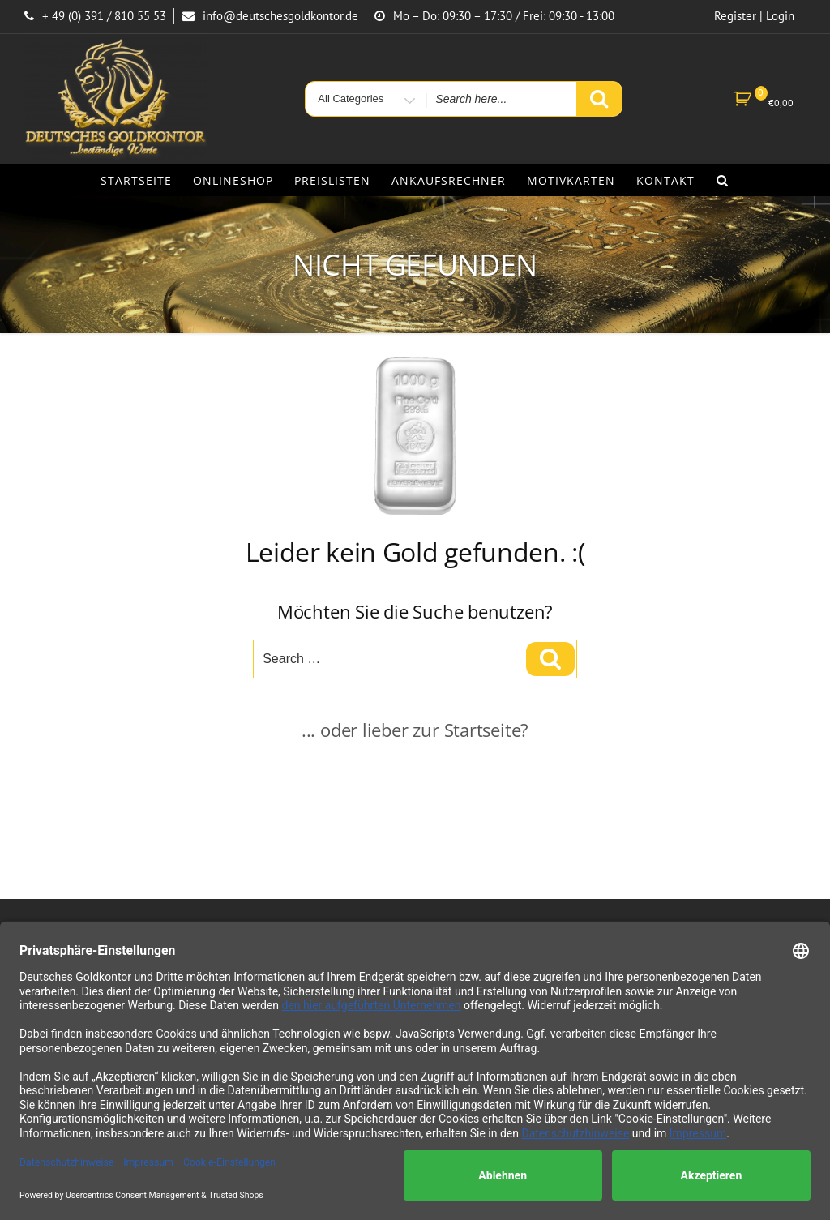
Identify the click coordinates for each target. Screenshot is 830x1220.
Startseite (136, 180)
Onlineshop (233, 180)
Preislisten (332, 180)
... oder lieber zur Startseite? (415, 729)
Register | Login (754, 16)
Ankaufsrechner (448, 180)
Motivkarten (571, 180)
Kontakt (665, 180)
